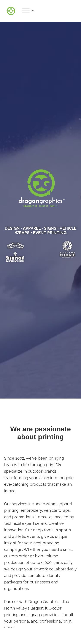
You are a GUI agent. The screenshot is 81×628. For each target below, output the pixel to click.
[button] (28, 11)
